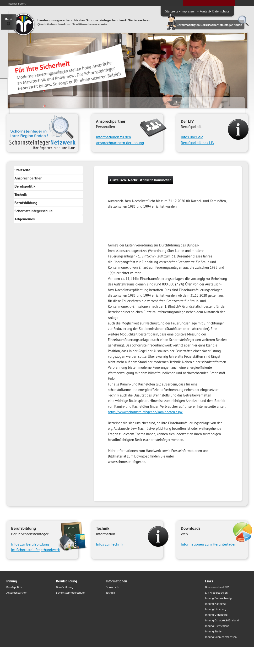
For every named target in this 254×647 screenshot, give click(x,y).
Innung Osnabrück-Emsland (222, 620)
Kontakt (205, 11)
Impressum (188, 11)
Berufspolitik (25, 186)
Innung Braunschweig (218, 598)
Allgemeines (25, 219)
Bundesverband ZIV (217, 587)
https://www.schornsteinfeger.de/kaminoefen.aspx (145, 412)
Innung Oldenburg (216, 614)
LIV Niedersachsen (216, 592)
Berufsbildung (26, 202)
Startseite (171, 11)
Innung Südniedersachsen (221, 637)
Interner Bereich (17, 3)
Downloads (112, 587)
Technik (21, 194)
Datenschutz (220, 11)
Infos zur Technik (109, 544)
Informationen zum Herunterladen (209, 544)
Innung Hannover (216, 603)
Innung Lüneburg (215, 609)
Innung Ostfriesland (217, 626)
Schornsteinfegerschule (34, 210)
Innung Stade (213, 631)
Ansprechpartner (28, 178)
